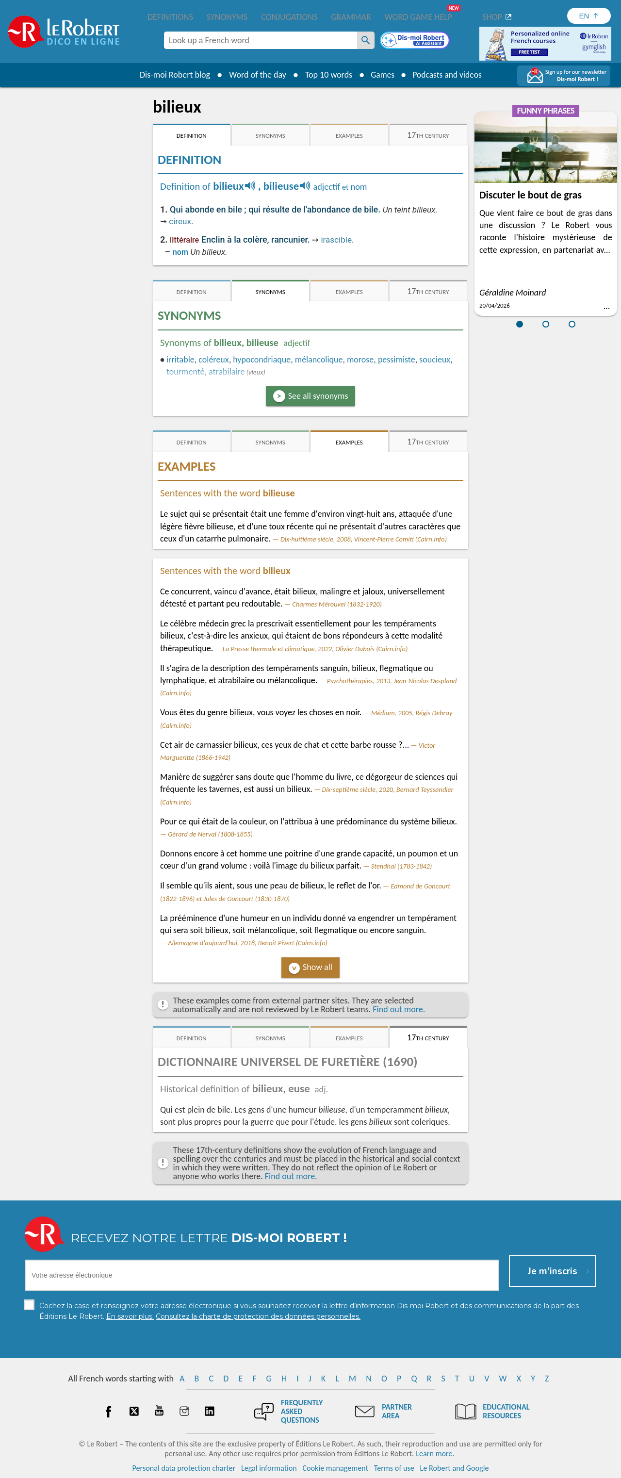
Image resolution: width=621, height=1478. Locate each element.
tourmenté (185, 371)
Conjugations (289, 17)
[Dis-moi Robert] (415, 41)
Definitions (170, 17)
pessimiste (396, 359)
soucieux (434, 359)
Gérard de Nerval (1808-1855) (210, 834)
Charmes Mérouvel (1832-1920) (337, 604)
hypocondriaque (262, 359)
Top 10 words (326, 74)
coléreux (213, 359)
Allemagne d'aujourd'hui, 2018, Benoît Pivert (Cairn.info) (247, 942)
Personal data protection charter (184, 1468)
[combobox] (260, 40)
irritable (180, 359)
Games (381, 74)
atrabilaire (227, 371)
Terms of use (394, 1468)
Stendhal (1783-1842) (401, 866)
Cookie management (335, 1468)
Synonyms (227, 17)
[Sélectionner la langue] (589, 16)
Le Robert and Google (454, 1468)
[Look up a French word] (366, 40)
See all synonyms (318, 396)
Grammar (351, 17)
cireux (180, 221)
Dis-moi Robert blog (172, 74)
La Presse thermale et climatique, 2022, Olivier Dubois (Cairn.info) (315, 648)
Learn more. (435, 1453)
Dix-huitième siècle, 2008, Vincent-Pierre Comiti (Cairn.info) (363, 539)
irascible (336, 240)
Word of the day (255, 74)
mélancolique (319, 359)
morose (360, 359)
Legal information (269, 1468)
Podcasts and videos (448, 74)
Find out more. (399, 1009)
